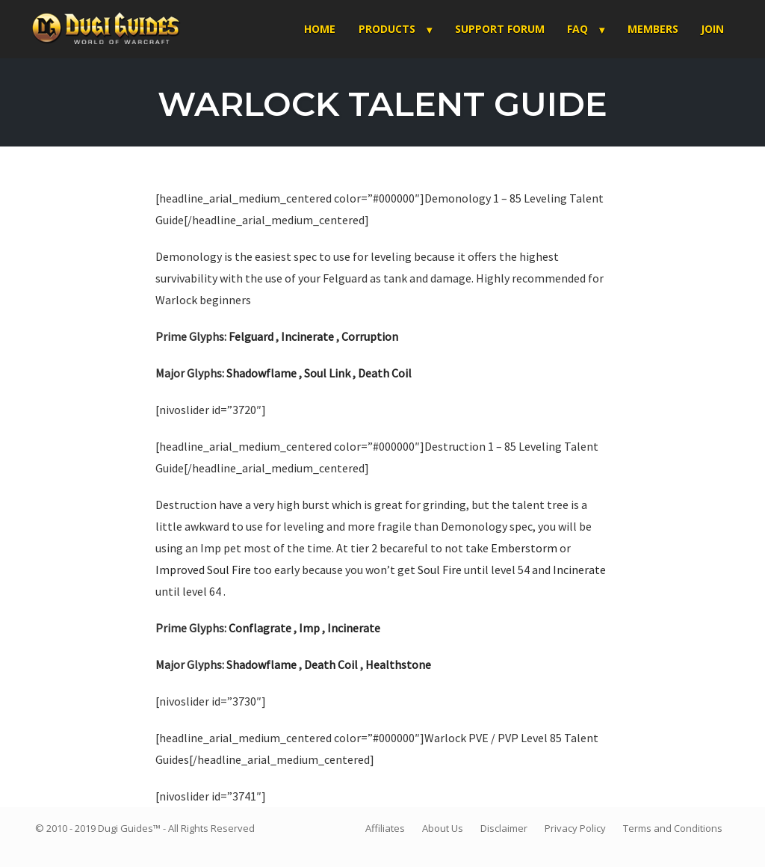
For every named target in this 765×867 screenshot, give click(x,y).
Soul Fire (440, 569)
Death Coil (385, 372)
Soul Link (327, 372)
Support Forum (500, 29)
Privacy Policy (575, 828)
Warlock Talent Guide (382, 103)
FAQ (577, 29)
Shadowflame (261, 372)
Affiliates (385, 828)
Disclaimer (503, 828)
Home (319, 29)
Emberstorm (524, 547)
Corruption (369, 336)
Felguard (251, 336)
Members (653, 29)
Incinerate (307, 336)
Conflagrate (260, 627)
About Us (442, 828)
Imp (309, 627)
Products (387, 29)
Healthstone (398, 664)
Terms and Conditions (672, 828)
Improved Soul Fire (203, 569)
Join (712, 29)
